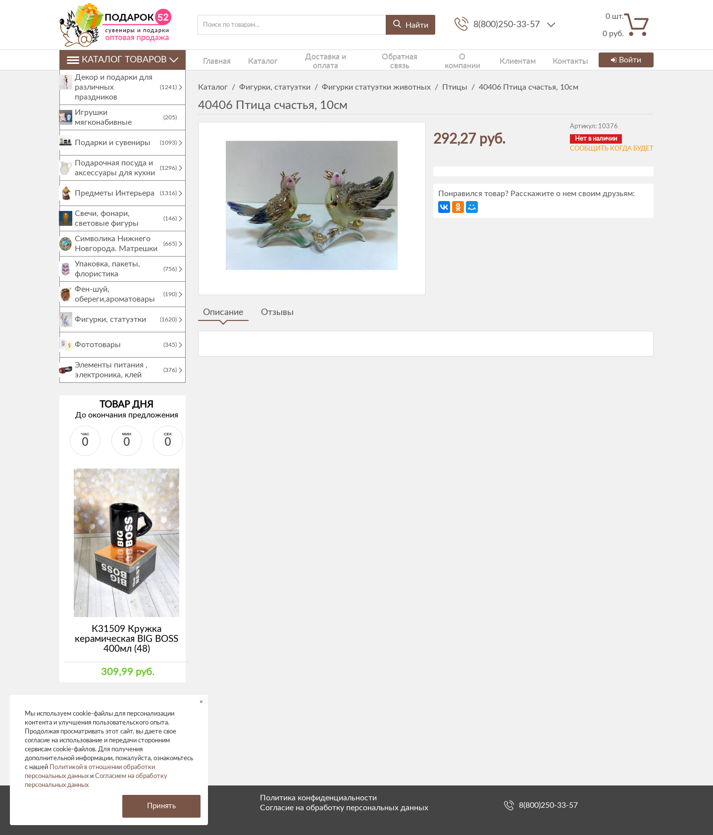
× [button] (201, 701)
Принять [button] (161, 806)
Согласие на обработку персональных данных (344, 808)
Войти (625, 60)
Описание (223, 312)
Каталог (249, 59)
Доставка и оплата (307, 59)
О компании (437, 59)
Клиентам (488, 59)
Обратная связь (378, 59)
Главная (210, 59)
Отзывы (277, 312)
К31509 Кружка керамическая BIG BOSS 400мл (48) (126, 649)
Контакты (535, 59)
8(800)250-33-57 (507, 24)
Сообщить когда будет (612, 149)
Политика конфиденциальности (318, 798)
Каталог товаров (122, 59)
